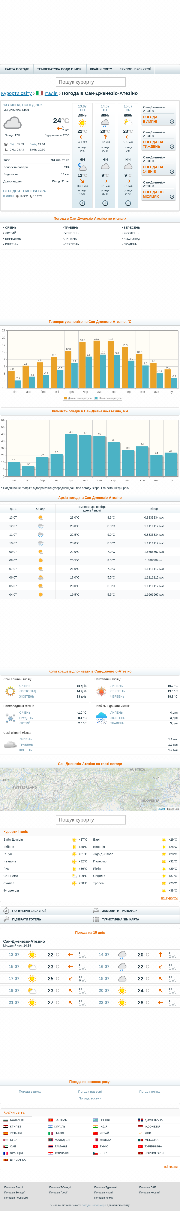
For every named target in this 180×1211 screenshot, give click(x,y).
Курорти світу (16, 93)
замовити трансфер (119, 911)
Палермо (99, 861)
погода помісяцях (153, 194)
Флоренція (11, 890)
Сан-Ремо (10, 876)
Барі (96, 839)
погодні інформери (94, 1205)
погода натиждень (153, 144)
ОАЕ (13, 1146)
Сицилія (99, 876)
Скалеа (8, 883)
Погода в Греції (58, 1192)
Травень (71, 227)
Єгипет (15, 1126)
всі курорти (169, 898)
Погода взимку (30, 1091)
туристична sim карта (120, 919)
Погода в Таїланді (59, 1187)
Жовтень (131, 233)
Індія (103, 1126)
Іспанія (16, 1133)
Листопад (132, 238)
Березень (13, 238)
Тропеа (98, 883)
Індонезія (152, 1126)
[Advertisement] (90, 32)
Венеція (99, 847)
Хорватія (62, 1153)
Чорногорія (154, 1153)
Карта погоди (17, 69)
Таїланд (61, 1146)
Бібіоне (8, 847)
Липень (70, 238)
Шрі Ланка (18, 1159)
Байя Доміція (13, 839)
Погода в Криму (103, 1197)
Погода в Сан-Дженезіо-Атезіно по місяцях (90, 218)
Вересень (132, 227)
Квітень (11, 244)
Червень (71, 233)
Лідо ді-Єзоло (103, 854)
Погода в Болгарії (14, 1192)
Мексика (152, 1139)
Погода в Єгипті (13, 1187)
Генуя (7, 854)
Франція (16, 1153)
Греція (105, 1120)
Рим (6, 868)
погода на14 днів (153, 169)
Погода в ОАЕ (147, 1187)
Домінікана (154, 1120)
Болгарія (17, 1120)
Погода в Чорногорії (16, 1197)
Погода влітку (149, 1091)
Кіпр (148, 1133)
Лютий (10, 233)
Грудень (130, 244)
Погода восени (90, 1098)
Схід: (13, 144)
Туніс (104, 1146)
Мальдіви (62, 1139)
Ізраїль (59, 1126)
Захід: (34, 144)
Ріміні (97, 868)
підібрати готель (26, 919)
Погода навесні (90, 1091)
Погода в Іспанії (103, 1192)
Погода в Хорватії (149, 1192)
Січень (10, 227)
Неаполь (9, 861)
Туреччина (153, 1146)
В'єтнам (61, 1120)
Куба (13, 1139)
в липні (8, 196)
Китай (104, 1133)
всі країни (171, 1166)
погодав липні (150, 119)
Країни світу (101, 69)
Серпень (71, 244)
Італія (51, 93)
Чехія (104, 1153)
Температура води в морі (59, 69)
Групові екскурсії (135, 69)
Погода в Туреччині (105, 1187)
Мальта (105, 1139)
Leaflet (161, 809)
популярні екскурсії (29, 911)
